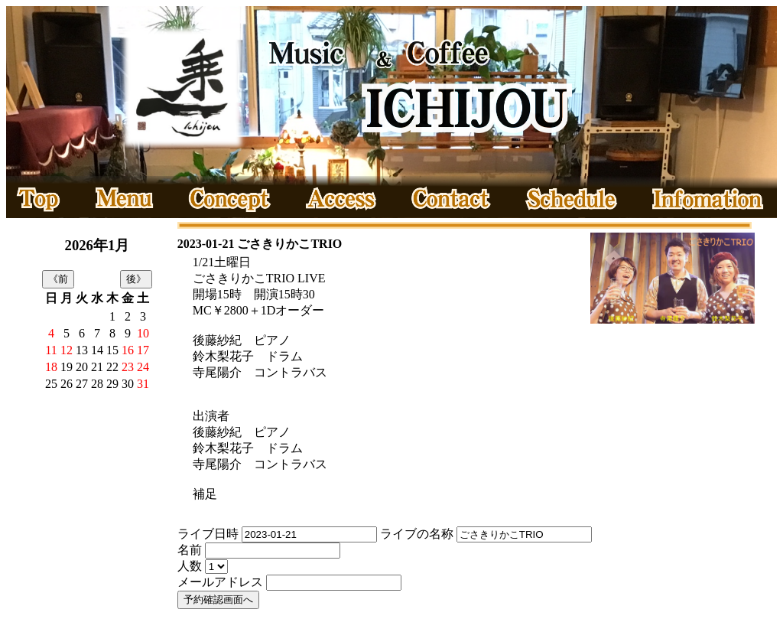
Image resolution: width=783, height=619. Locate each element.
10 (143, 333)
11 (51, 350)
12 (66, 350)
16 (128, 350)
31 (143, 383)
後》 (136, 279)
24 (143, 366)
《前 (58, 279)
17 (143, 350)
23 (128, 366)
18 (51, 366)
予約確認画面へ (218, 599)
